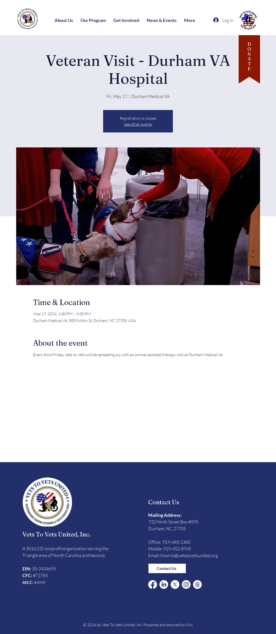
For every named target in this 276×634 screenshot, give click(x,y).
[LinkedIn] (163, 584)
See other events (138, 124)
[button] (64, 20)
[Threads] (197, 584)
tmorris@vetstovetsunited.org (189, 555)
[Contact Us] (167, 568)
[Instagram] (186, 584)
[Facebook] (152, 584)
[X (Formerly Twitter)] (175, 584)
